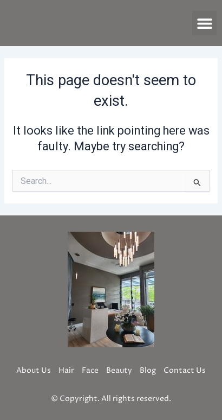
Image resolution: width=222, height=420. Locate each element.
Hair (66, 370)
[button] (204, 23)
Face (90, 370)
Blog (148, 370)
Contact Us (185, 370)
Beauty (119, 370)
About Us (33, 370)
